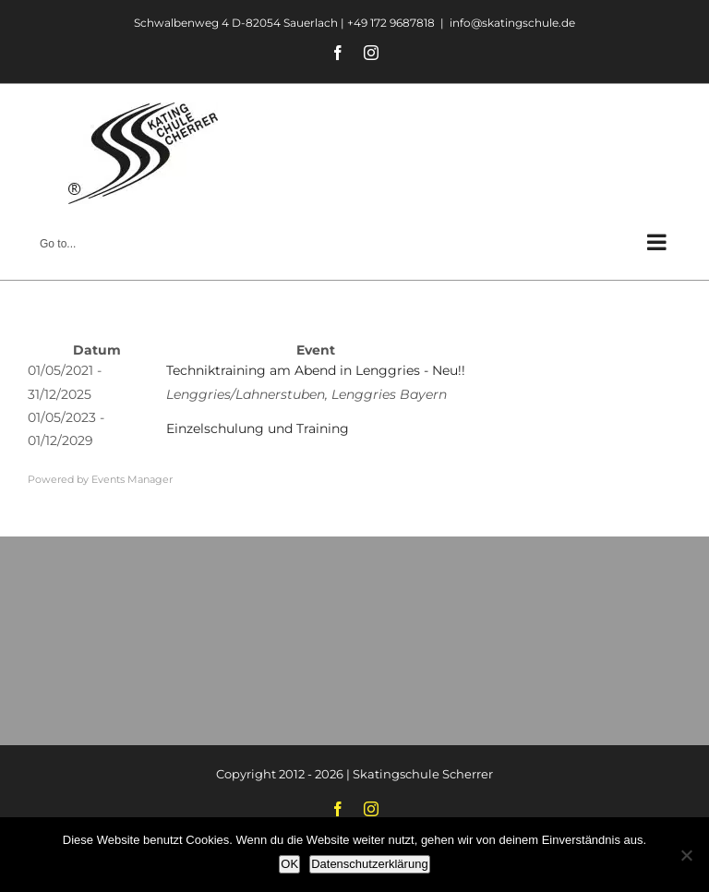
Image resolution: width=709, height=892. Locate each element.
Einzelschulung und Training (257, 428)
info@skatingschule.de (512, 23)
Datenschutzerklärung (369, 864)
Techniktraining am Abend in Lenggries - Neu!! (315, 370)
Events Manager (132, 479)
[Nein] (686, 855)
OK (289, 864)
